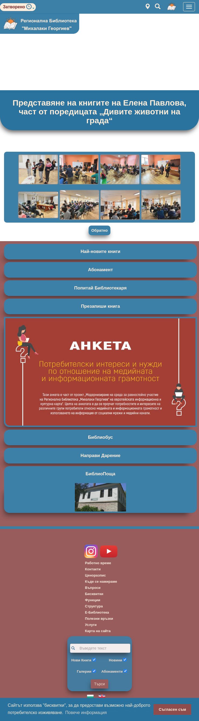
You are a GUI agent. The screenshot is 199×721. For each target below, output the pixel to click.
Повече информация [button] (86, 712)
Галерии (84, 671)
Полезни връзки (99, 619)
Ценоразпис (95, 575)
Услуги (91, 625)
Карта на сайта (98, 631)
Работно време (98, 563)
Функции (92, 600)
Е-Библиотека (97, 612)
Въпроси (93, 588)
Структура (94, 606)
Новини (115, 660)
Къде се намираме (101, 581)
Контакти (93, 569)
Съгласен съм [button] (172, 709)
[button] (30, 8)
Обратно (99, 230)
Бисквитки (94, 594)
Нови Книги (81, 660)
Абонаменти (112, 671)
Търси (99, 684)
